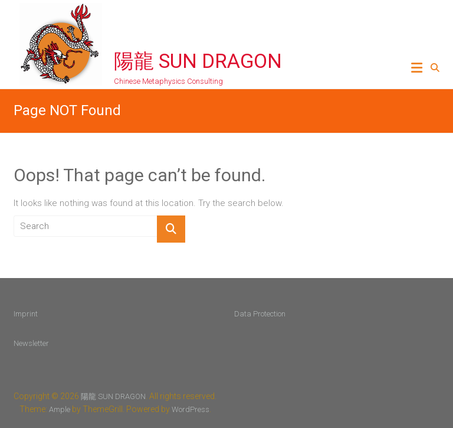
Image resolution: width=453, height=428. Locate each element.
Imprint (26, 313)
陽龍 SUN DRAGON (198, 61)
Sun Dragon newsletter (372, 226)
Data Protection (259, 313)
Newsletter (31, 343)
